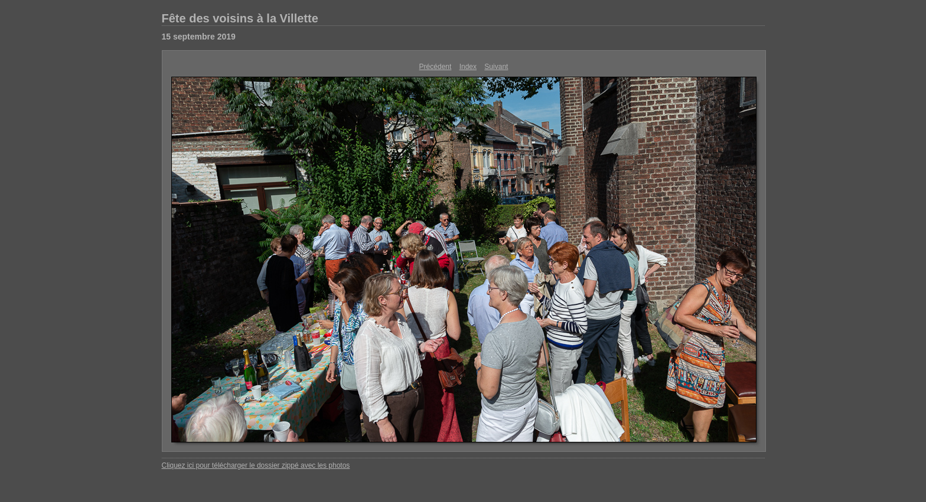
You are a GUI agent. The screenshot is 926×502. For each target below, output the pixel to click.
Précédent (435, 67)
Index (468, 67)
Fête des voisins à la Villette (240, 18)
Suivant (496, 67)
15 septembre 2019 (199, 36)
